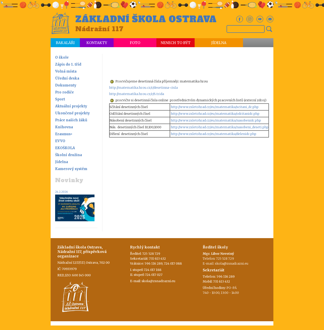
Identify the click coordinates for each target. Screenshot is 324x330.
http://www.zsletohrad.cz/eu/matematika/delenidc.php (213, 134)
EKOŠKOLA (65, 148)
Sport (60, 99)
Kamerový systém (71, 169)
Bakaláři (65, 42)
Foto (135, 42)
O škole (62, 57)
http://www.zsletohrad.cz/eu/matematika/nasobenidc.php (216, 120)
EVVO (60, 141)
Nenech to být (176, 42)
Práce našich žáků (71, 120)
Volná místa (65, 71)
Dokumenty (65, 85)
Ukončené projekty (72, 113)
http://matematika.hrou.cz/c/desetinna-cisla (143, 88)
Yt (259, 19)
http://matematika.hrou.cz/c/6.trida (136, 94)
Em (270, 19)
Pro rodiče (64, 92)
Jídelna (218, 42)
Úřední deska (67, 78)
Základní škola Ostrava (146, 19)
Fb (239, 19)
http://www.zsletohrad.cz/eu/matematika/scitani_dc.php (215, 107)
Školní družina (68, 155)
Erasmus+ (63, 134)
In (249, 19)
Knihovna (64, 127)
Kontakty (96, 42)
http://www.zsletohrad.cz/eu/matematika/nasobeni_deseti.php (219, 127)
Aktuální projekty (71, 106)
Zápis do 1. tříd (68, 64)
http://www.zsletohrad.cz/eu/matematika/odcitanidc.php (215, 114)
